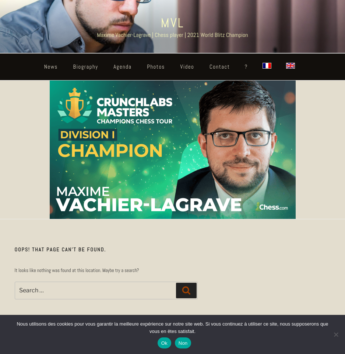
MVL (172, 22)
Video (187, 66)
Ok (164, 343)
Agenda (122, 66)
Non (183, 343)
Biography (85, 66)
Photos (156, 66)
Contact (220, 66)
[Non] (335, 334)
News (51, 66)
